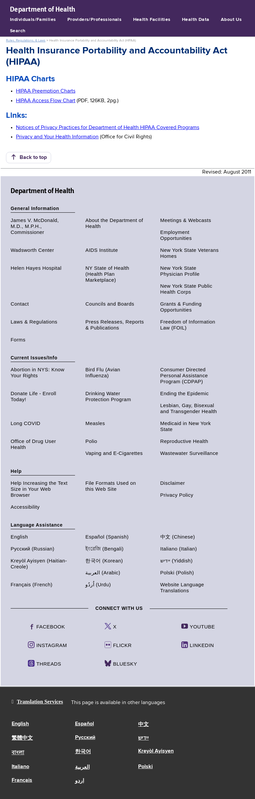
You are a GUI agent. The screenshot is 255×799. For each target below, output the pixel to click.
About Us (231, 19)
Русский (85, 737)
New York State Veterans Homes (189, 253)
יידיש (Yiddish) (176, 560)
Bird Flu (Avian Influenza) (102, 372)
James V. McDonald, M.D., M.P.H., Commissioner (35, 226)
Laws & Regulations (34, 322)
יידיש (143, 738)
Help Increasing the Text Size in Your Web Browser (39, 489)
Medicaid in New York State (185, 426)
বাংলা (18, 753)
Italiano (20, 766)
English (19, 537)
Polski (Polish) (177, 572)
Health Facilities (152, 19)
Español (84, 724)
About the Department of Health (114, 223)
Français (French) (31, 584)
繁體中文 (22, 738)
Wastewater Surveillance (189, 453)
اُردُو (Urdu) (98, 584)
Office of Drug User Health (33, 444)
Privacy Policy (177, 495)
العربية (82, 767)
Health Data (196, 19)
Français (22, 780)
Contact (20, 304)
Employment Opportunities (176, 235)
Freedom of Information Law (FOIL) (187, 324)
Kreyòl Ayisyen (156, 751)
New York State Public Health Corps (186, 289)
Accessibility (25, 507)
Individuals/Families (33, 19)
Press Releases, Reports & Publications (114, 324)
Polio (91, 441)
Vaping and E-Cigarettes (114, 453)
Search (18, 31)
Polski (145, 766)
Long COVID (26, 423)
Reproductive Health (184, 441)
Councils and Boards (109, 304)
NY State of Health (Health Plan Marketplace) (107, 274)
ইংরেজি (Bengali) (104, 548)
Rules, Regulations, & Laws (25, 40)
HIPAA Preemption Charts (45, 91)
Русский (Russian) (32, 548)
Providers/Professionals (94, 19)
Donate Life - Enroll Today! (33, 396)
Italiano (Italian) (178, 548)
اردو (79, 781)
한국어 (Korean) (104, 560)
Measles (95, 423)
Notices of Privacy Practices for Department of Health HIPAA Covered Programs (107, 127)
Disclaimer (172, 483)
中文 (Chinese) (177, 537)
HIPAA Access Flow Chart (45, 101)
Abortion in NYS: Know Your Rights (37, 372)
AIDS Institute (101, 250)
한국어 (83, 752)
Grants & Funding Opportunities (181, 307)
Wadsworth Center (32, 250)
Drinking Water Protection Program (108, 396)
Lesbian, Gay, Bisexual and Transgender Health (188, 408)
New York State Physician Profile (180, 271)
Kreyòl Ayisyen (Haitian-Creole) (39, 563)
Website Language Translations (182, 587)
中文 (143, 724)
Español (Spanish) (106, 537)
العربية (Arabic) (102, 572)
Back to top (28, 157)
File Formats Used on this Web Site (110, 486)
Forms (18, 339)
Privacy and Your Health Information (57, 137)
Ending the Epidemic (184, 393)
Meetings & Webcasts (185, 220)
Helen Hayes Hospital (36, 268)
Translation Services (40, 701)
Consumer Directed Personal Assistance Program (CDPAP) (184, 375)
